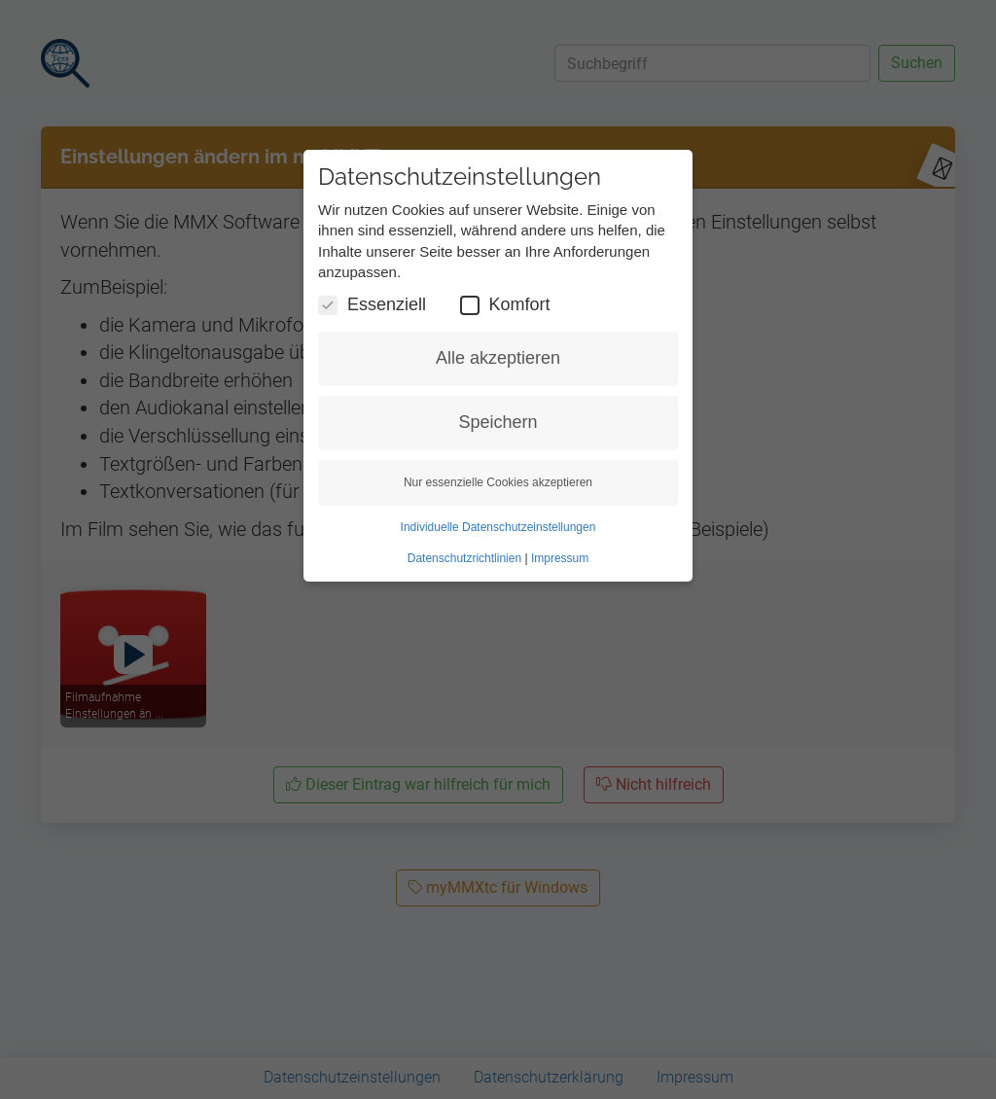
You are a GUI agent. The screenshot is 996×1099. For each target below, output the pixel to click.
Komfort (505, 305)
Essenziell (372, 305)
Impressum (559, 558)
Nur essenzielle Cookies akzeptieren (498, 482)
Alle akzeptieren (498, 358)
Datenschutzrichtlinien (464, 558)
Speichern (497, 422)
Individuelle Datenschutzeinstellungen (498, 527)
